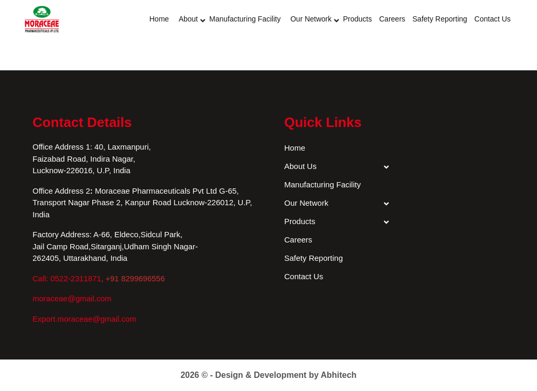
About (188, 19)
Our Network (311, 19)
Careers (392, 19)
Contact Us (493, 19)
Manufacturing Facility (245, 19)
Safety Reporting (440, 19)
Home (159, 19)
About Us (300, 166)
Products (357, 19)
